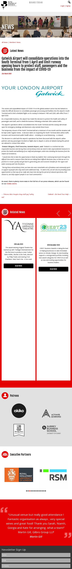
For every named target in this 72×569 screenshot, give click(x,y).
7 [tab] (36, 418)
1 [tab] (26, 418)
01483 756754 (41, 552)
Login (62, 6)
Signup (68, 6)
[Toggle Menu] (69, 14)
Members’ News (14, 42)
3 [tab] (29, 418)
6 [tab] (34, 418)
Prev (58, 213)
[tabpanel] (19, 402)
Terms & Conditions (40, 510)
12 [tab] (43, 418)
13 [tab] (45, 418)
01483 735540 (37, 2)
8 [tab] (37, 418)
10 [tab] (40, 418)
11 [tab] (42, 418)
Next (69, 213)
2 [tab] (28, 418)
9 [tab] (39, 418)
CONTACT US (9, 555)
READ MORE (18, 266)
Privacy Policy (30, 510)
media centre (12, 184)
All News (5, 42)
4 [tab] (31, 418)
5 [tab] (32, 418)
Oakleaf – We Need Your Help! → (59, 194)
